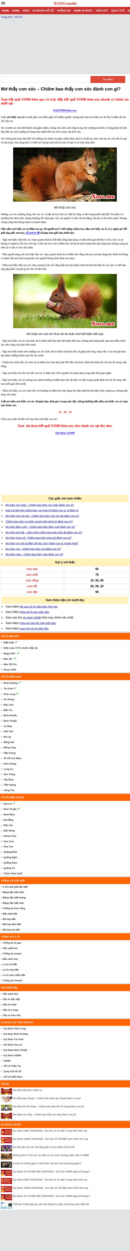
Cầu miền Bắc (9, 987)
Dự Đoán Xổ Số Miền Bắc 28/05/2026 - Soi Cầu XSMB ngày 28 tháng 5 (51, 1196)
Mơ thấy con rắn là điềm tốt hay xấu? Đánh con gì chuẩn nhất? (42, 543)
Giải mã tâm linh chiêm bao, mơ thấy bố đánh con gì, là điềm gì (42, 510)
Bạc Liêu (9, 704)
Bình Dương (10, 683)
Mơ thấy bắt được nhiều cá (27, 1090)
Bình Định (9, 814)
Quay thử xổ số (12, 1071)
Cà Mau (8, 726)
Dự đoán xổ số (43, 10)
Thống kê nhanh (12, 953)
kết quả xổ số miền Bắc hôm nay (39, 606)
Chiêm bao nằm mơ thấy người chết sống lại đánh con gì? (39, 521)
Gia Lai (7, 803)
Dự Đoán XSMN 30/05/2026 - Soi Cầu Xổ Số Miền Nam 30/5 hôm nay (50, 1138)
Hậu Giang (10, 753)
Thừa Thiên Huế (13, 873)
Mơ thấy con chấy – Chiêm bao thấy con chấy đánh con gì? (40, 505)
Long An (8, 769)
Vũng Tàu (9, 790)
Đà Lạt (7, 736)
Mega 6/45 (9, 653)
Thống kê (63, 10)
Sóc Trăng (9, 774)
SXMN (7, 1060)
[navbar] (3, 3)
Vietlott (102, 10)
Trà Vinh (8, 688)
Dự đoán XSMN (12, 1055)
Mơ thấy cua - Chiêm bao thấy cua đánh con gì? (33, 549)
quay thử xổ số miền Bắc (34, 628)
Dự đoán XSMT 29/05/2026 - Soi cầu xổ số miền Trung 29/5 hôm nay (50, 1179)
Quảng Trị (9, 868)
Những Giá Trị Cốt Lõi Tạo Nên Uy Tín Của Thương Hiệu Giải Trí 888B (51, 1155)
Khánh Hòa (10, 836)
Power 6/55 (10, 669)
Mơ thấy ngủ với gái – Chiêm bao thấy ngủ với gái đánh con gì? (42, 515)
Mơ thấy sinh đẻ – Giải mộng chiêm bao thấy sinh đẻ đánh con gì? (44, 532)
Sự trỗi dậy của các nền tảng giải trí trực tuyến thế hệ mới (44, 1147)
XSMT (26, 10)
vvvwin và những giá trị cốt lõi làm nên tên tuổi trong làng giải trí (47, 1163)
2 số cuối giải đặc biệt (15, 886)
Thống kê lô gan (12, 942)
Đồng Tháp (10, 747)
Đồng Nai (9, 742)
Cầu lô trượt (9, 1004)
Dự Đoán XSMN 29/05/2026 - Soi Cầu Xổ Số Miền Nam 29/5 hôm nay (50, 1187)
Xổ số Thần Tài (12, 1066)
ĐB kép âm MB (11, 929)
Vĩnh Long (9, 694)
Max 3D (8, 658)
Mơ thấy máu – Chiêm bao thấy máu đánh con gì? (34, 554)
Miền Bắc (9, 642)
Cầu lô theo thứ (11, 1015)
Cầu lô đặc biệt (11, 999)
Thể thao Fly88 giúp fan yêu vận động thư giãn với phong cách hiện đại (51, 1204)
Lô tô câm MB (11, 969)
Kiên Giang (10, 763)
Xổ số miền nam (11, 676)
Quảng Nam (10, 862)
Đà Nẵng (8, 819)
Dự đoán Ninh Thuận (15, 1050)
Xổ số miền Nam (13, 1076)
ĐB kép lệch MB (12, 924)
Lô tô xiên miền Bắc (14, 975)
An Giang (9, 699)
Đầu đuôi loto (10, 959)
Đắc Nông (9, 830)
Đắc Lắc (8, 825)
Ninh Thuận (10, 809)
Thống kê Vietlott (12, 980)
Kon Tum (9, 841)
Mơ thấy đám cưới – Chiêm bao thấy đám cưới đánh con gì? (40, 526)
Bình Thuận (10, 720)
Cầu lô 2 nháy (10, 1010)
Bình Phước (10, 715)
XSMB (5, 10)
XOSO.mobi (65, 3)
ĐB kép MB (9, 919)
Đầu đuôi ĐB (10, 913)
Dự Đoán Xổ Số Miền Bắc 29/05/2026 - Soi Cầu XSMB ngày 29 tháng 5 (51, 1171)
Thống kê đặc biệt (13, 880)
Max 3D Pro (10, 664)
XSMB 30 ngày (83, 10)
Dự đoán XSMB (64, 432)
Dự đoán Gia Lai (13, 1044)
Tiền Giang (10, 784)
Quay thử (117, 10)
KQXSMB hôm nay (65, 110)
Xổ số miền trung (12, 797)
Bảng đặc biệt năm (13, 903)
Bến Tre (8, 710)
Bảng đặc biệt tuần (13, 892)
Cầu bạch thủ (10, 993)
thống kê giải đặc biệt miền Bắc (38, 623)
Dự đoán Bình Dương (16, 1034)
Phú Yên (8, 846)
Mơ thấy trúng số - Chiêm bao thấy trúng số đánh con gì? (38, 537)
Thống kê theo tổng (14, 908)
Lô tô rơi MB (10, 964)
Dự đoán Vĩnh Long (15, 1028)
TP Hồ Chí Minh (12, 758)
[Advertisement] (31, 467)
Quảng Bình (10, 852)
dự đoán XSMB (32, 617)
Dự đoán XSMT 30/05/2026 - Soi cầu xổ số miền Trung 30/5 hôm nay (50, 1130)
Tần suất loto (10, 948)
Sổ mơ (5, 1084)
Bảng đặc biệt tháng (14, 897)
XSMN (15, 10)
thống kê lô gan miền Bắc (34, 612)
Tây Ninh (9, 779)
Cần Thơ (8, 731)
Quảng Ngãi (10, 857)
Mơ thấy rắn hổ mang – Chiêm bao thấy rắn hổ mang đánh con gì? (48, 1106)
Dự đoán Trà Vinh (14, 1039)
